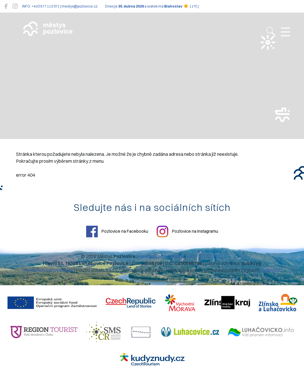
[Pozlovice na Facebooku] (6, 6)
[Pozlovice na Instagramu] (15, 6)
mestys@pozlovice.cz (161, 256)
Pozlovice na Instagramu (187, 231)
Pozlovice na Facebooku (117, 231)
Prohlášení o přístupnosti (48, 270)
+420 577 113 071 (205, 256)
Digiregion (270, 270)
